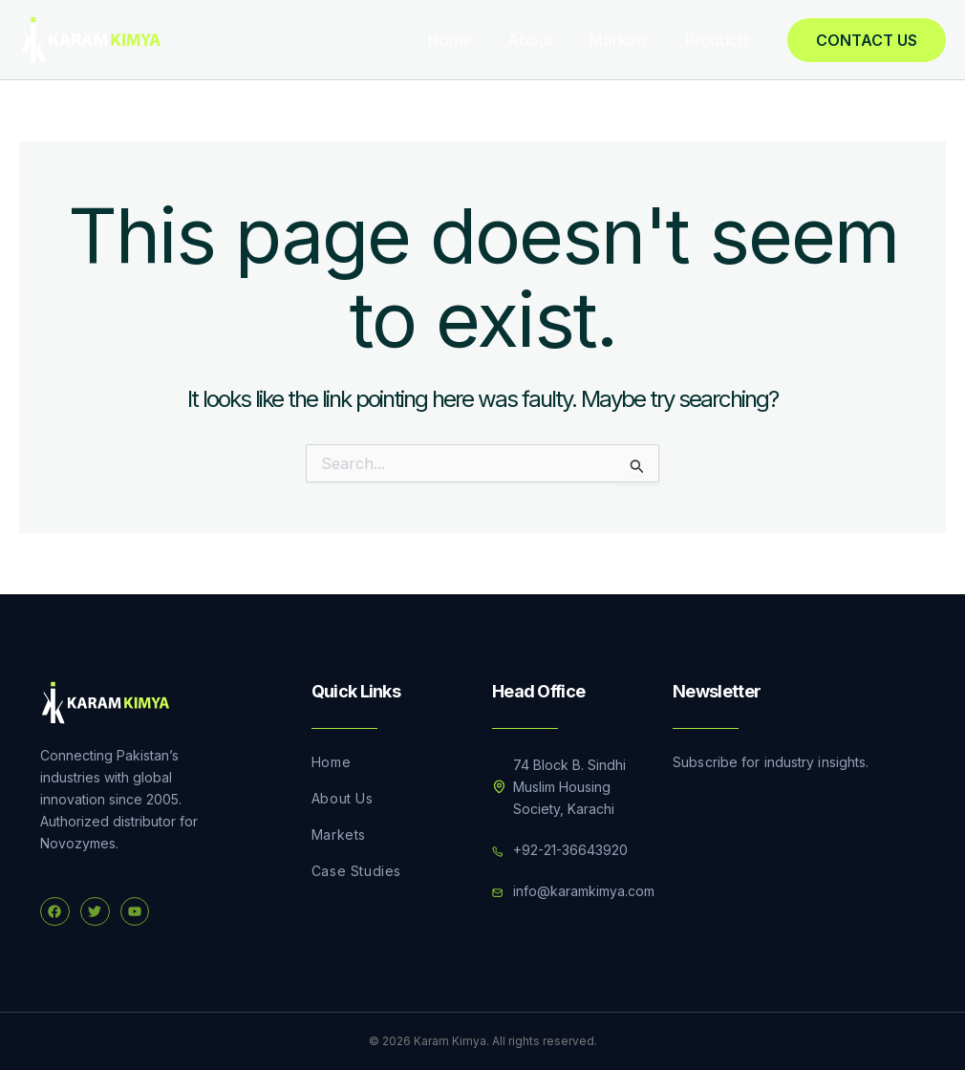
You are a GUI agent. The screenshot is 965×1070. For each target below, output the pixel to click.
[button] (866, 40)
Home (469, 40)
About (544, 40)
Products (720, 40)
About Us (342, 798)
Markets (626, 40)
